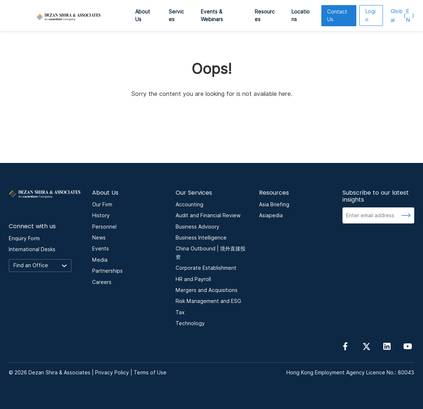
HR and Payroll (193, 279)
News (99, 238)
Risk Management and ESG (208, 301)
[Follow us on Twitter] (366, 346)
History (101, 215)
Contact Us (337, 15)
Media (99, 260)
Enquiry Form (24, 238)
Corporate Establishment (206, 268)
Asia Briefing (274, 204)
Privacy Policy (112, 372)
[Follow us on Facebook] (345, 346)
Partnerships (107, 271)
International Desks (32, 249)
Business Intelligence (201, 238)
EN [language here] (402, 15)
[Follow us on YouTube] (407, 346)
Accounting (189, 204)
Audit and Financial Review (208, 215)
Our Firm (102, 204)
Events (100, 249)
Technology (190, 323)
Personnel (104, 227)
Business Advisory (197, 227)
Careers (101, 282)
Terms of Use (150, 372)
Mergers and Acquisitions (207, 290)
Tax (180, 312)
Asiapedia (271, 215)
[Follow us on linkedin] (387, 346)
